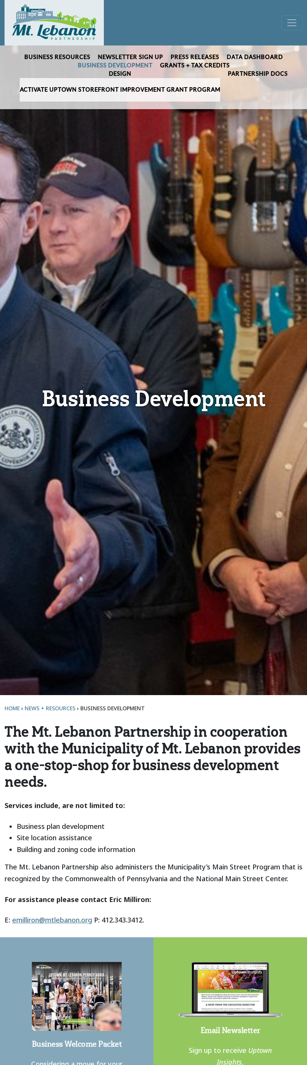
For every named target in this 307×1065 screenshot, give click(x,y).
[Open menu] (291, 22)
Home (12, 708)
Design (120, 74)
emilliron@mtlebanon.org (52, 919)
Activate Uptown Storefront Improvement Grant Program (120, 90)
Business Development (115, 65)
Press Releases (195, 57)
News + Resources (50, 708)
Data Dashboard (255, 57)
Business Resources (57, 57)
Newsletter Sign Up (130, 57)
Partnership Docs (258, 74)
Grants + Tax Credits (195, 65)
